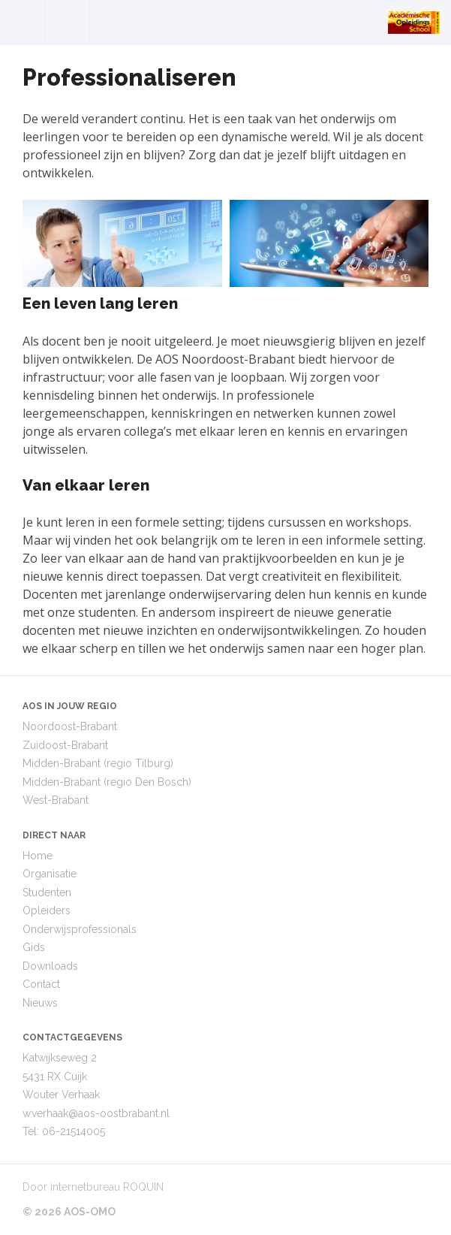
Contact (41, 984)
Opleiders (47, 910)
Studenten (47, 892)
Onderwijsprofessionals (80, 929)
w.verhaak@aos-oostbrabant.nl (96, 1113)
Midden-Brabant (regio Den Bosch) (107, 782)
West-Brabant (56, 800)
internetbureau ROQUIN (107, 1187)
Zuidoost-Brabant (65, 745)
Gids (34, 947)
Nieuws (40, 1003)
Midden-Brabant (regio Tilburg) (98, 763)
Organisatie (50, 874)
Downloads (50, 966)
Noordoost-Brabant (70, 726)
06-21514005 (73, 1131)
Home (38, 856)
